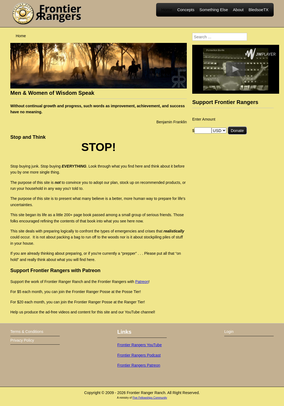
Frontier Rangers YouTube (139, 345)
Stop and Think (28, 137)
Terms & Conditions (26, 331)
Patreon (142, 281)
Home (166, 13)
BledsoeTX (258, 13)
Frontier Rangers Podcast (139, 355)
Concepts (185, 13)
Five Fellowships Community (149, 397)
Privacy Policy (22, 340)
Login (228, 331)
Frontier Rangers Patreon (138, 365)
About (238, 13)
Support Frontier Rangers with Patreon (55, 270)
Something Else (213, 13)
